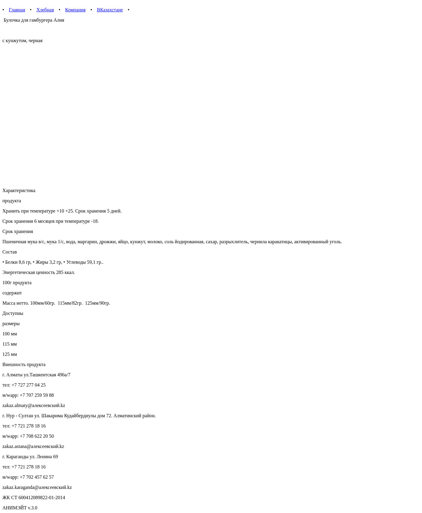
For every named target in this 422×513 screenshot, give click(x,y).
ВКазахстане (110, 9)
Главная (17, 9)
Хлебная (45, 9)
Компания (75, 9)
